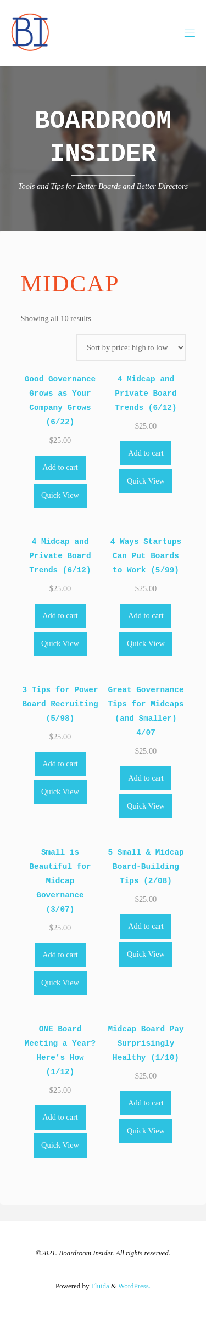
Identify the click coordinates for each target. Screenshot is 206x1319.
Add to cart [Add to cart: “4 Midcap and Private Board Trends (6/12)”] (146, 452)
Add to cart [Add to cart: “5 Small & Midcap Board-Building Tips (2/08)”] (146, 926)
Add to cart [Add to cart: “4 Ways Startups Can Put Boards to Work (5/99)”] (146, 615)
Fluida (99, 1286)
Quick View (60, 495)
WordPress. (134, 1286)
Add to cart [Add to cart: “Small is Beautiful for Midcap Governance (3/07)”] (60, 954)
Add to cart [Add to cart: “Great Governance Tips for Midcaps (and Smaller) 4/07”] (146, 777)
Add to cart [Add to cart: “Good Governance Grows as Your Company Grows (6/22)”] (60, 467)
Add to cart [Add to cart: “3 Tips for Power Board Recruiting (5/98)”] (60, 763)
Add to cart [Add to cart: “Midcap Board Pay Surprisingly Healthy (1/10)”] (146, 1102)
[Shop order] (131, 347)
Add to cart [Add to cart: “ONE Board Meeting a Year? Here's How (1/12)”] (60, 1117)
